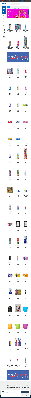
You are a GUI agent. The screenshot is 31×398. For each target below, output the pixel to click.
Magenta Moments (4, 11)
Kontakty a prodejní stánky (16, 1)
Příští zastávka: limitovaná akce (4, 8)
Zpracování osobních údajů (22, 0)
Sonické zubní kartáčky (4, 18)
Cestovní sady (4, 27)
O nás (9, 0)
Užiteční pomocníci (4, 37)
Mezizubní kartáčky (4, 21)
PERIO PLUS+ (3, 34)
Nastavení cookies (25, 395)
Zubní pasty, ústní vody (3, 24)
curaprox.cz (23, 1)
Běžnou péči (19, 8)
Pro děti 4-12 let (4, 32)
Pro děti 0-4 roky (4, 30)
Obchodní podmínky (17, 0)
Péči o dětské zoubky (14, 8)
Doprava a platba (12, 0)
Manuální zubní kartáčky (4, 15)
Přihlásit (20, 1)
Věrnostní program (11, 1)
